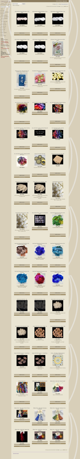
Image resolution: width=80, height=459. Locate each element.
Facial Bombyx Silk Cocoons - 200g (22, 212)
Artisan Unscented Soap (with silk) (58, 153)
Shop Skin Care (3, 26)
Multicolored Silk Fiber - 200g (40, 299)
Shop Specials (3, 27)
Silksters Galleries (4, 32)
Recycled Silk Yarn (22, 381)
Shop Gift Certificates (4, 18)
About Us (2, 34)
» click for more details (22, 34)
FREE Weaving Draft (4, 15)
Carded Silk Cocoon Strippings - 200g (40, 181)
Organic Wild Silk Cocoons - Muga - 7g (40, 326)
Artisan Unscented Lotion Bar (40, 153)
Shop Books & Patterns (4, 16)
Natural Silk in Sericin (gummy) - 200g (22, 326)
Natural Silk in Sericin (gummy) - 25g (57, 299)
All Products (17, 5)
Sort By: (60, 4)
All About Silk (3, 29)
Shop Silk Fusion (3, 24)
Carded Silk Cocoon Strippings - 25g (22, 181)
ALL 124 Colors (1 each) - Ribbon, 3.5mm (39, 102)
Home (2, 8)
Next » (60, 6)
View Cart (65, 1)
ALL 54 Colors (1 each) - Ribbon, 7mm (22, 102)
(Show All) (62, 6)
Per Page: (54, 4)
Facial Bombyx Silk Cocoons (58, 181)
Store (14, 5)
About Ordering (3, 35)
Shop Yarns (3, 10)
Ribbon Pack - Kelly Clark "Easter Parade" (57, 381)
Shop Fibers (3, 13)
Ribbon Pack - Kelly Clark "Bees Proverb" (39, 381)
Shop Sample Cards (4, 21)
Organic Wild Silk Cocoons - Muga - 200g (57, 326)
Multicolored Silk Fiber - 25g (22, 299)
